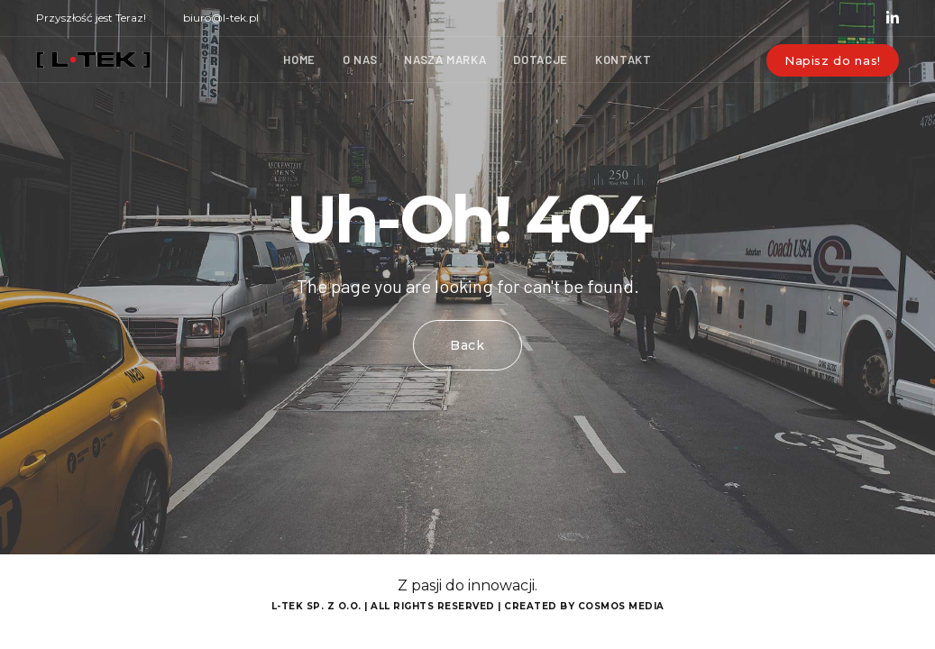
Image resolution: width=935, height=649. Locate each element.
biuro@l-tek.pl (221, 17)
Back (467, 345)
